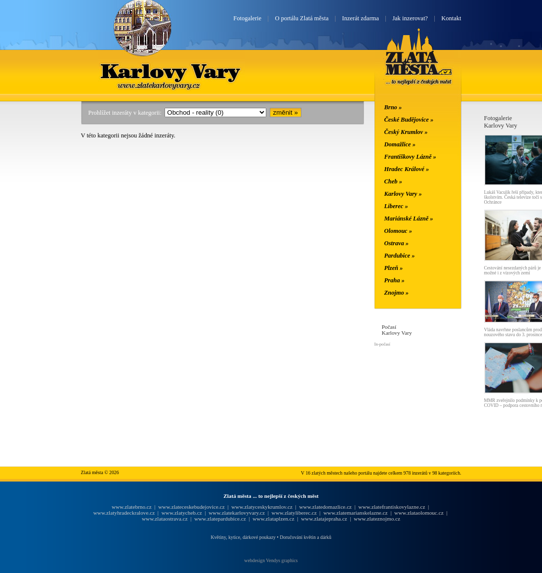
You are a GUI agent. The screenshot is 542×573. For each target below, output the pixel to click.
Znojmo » (396, 292)
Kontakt (451, 18)
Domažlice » (400, 144)
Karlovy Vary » (403, 193)
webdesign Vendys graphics (270, 560)
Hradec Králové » (406, 169)
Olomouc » (398, 230)
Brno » (393, 107)
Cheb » (393, 181)
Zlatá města (419, 68)
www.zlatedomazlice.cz (325, 507)
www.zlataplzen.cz (273, 519)
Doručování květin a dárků (305, 537)
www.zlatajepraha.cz (324, 519)
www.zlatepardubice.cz (220, 519)
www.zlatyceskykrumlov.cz (261, 507)
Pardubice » (399, 255)
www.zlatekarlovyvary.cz (236, 513)
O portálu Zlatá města (302, 18)
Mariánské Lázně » (408, 218)
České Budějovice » (409, 119)
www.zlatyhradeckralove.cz (124, 513)
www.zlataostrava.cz (165, 519)
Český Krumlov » (406, 132)
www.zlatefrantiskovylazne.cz (391, 507)
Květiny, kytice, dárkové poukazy (242, 537)
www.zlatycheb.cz (182, 513)
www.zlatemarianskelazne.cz (355, 513)
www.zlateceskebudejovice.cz (191, 507)
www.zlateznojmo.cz (377, 519)
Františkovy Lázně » (410, 156)
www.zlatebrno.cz (132, 507)
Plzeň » (393, 267)
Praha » (394, 280)
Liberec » (396, 206)
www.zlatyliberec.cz (294, 513)
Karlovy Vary (171, 70)
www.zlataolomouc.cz (419, 513)
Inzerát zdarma (360, 18)
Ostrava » (396, 243)
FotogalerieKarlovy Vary (500, 122)
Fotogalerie (247, 18)
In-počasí (382, 344)
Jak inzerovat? (410, 18)
